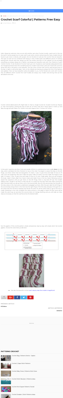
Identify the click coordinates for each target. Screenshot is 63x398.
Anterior (59, 306)
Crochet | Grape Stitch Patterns (21, 359)
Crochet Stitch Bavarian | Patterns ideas (23, 374)
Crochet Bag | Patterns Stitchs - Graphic (23, 351)
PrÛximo (4, 306)
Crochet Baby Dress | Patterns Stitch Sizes (24, 367)
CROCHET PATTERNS (31, 5)
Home (31, 11)
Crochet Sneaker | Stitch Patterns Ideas (23, 390)
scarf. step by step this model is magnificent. (42, 290)
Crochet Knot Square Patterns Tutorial (23, 382)
